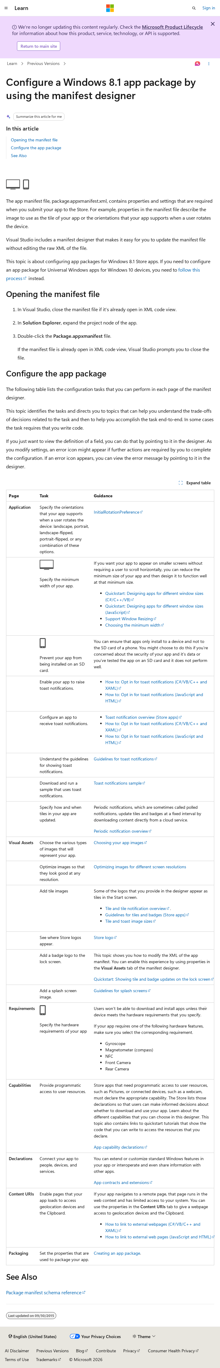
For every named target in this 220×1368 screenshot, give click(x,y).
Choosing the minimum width (132, 625)
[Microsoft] (110, 8)
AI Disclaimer (17, 1350)
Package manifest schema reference (43, 1292)
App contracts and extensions (121, 1182)
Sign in (208, 8)
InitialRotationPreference (116, 512)
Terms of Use (17, 1359)
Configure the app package (36, 147)
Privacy (129, 1350)
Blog (80, 1350)
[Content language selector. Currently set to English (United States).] (32, 1336)
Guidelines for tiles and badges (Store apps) (145, 915)
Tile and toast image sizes (128, 921)
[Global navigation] (6, 8)
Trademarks (46, 1359)
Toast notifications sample (118, 783)
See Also (19, 155)
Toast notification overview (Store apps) (141, 717)
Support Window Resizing (129, 618)
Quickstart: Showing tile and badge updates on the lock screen (152, 979)
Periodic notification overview (121, 831)
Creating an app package (117, 1253)
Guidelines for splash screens (120, 990)
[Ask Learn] (197, 64)
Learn (12, 63)
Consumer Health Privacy (171, 1350)
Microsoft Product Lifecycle (172, 27)
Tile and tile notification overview (135, 908)
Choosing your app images (118, 842)
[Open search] (194, 8)
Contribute (106, 1350)
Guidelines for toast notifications (124, 759)
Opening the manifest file (34, 140)
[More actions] (208, 64)
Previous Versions (43, 63)
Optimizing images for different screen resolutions (140, 867)
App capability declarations (119, 1147)
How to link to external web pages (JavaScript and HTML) (158, 1237)
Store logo (103, 937)
